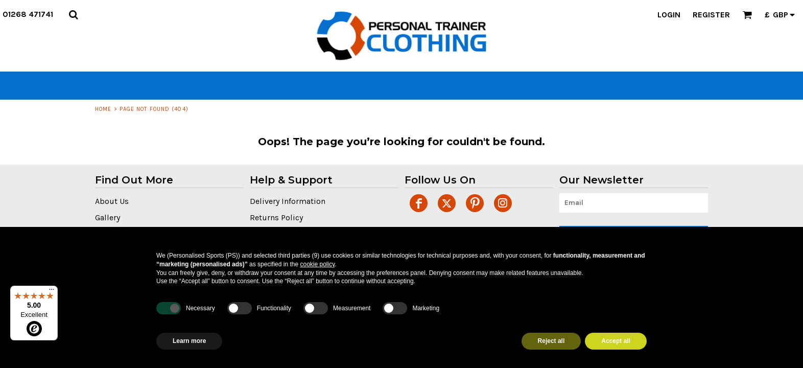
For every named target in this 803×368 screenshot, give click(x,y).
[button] (73, 14)
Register (711, 14)
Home (103, 109)
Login (668, 14)
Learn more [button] (189, 340)
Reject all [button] (551, 340)
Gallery (107, 217)
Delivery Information (287, 201)
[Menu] (51, 292)
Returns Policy (276, 217)
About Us (112, 201)
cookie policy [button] (317, 264)
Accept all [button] (615, 340)
